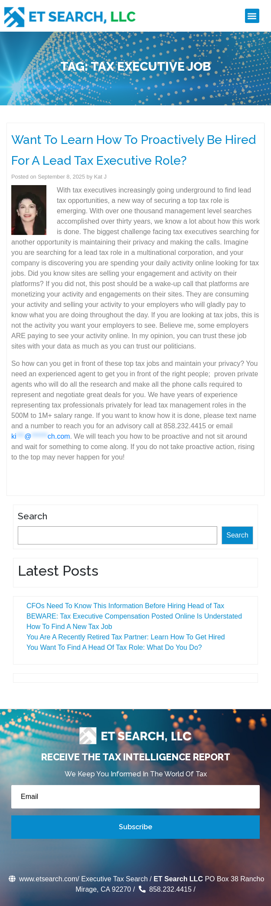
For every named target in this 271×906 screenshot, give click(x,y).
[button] (252, 16)
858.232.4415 (164, 889)
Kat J (100, 176)
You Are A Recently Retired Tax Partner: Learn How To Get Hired (124, 637)
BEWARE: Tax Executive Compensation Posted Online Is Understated (132, 616)
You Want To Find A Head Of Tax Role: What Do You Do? (112, 647)
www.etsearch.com (42, 879)
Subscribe (135, 827)
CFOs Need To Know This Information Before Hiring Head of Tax (123, 605)
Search (31, 516)
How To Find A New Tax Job (68, 626)
